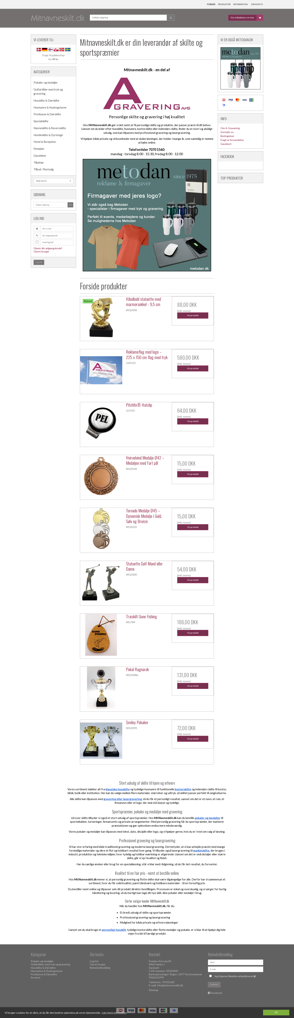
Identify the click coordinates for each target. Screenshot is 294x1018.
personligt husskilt (114, 929)
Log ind (39, 262)
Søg (70, 205)
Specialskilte (41, 121)
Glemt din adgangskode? (48, 248)
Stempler (39, 148)
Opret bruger (41, 251)
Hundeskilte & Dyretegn (48, 135)
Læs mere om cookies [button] (114, 1012)
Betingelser (227, 136)
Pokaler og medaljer (46, 82)
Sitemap (153, 990)
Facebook (216, 992)
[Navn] (235, 962)
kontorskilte (183, 789)
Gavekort (226, 143)
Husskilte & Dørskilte (46, 100)
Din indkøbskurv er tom (247, 18)
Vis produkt (193, 315)
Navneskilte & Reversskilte (50, 128)
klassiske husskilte (118, 789)
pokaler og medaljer (207, 818)
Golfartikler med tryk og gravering (48, 91)
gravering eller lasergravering (123, 799)
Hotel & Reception (45, 141)
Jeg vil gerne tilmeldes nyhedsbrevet (235, 975)
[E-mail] (235, 969)
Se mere (35, 977)
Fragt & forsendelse (232, 139)
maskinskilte (201, 850)
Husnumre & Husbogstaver (50, 107)
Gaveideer (40, 155)
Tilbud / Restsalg (44, 169)
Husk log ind (47, 242)
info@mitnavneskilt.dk (170, 985)
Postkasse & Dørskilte (47, 114)
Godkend (214, 984)
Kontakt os (227, 132)
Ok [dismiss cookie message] (276, 1012)
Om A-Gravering (230, 128)
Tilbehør (39, 162)
